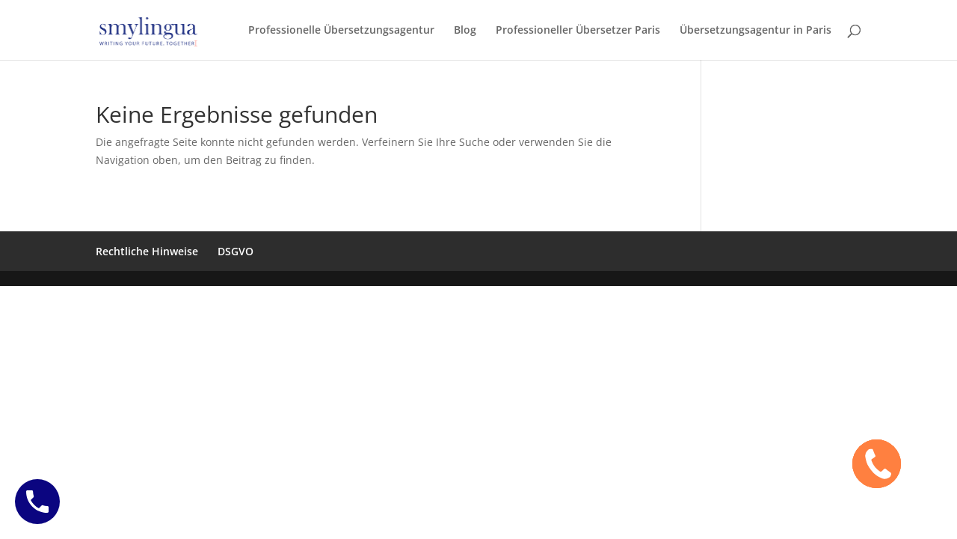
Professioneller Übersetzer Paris (578, 31)
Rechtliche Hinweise (147, 251)
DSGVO (235, 251)
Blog (465, 31)
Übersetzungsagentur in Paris (755, 31)
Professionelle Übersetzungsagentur (341, 31)
